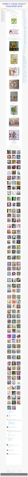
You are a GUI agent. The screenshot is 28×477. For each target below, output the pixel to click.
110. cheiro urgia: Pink (14, 343)
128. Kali (14, 375)
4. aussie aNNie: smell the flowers (9, 159)
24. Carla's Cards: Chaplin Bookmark (18, 190)
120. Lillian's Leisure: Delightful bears (18, 359)
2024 (23, 12)
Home (1, 8)
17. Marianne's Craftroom (13, 180)
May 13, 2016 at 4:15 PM (12, 444)
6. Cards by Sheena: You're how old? (18, 159)
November (25, 20)
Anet (14, 64)
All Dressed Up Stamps (24, 56)
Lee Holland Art (24, 71)
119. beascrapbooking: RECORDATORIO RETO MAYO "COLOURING (14, 360)
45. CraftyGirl (18, 228)
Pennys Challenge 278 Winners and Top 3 (25, 27)
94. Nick (9, 318)
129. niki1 (18, 375)
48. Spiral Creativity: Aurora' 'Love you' (18, 234)
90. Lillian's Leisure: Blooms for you (18, 308)
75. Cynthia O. (18, 282)
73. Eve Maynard (9, 282)
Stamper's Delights (24, 78)
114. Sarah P (18, 348)
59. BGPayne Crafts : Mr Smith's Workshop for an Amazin (14, 254)
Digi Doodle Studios (24, 63)
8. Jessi (14, 164)
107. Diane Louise (14, 338)
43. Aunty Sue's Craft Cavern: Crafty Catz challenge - (9, 229)
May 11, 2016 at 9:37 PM (13, 415)
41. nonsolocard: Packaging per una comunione (14, 223)
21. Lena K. (18, 185)
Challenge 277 (9, 412)
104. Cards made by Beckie (14, 333)
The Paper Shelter (24, 80)
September (25, 22)
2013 (23, 50)
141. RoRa (18, 395)
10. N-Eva (9, 169)
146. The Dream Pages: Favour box (14, 405)
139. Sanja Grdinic (9, 395)
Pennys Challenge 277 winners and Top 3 (25, 32)
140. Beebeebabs (14, 395)
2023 (23, 13)
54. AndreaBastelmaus (18, 244)
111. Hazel (18, 343)
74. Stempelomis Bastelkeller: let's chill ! (14, 283)
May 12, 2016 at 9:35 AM (12, 426)
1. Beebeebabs (9, 154)
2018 (23, 17)
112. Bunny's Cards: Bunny (9, 348)
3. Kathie (18, 154)
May (24, 25)
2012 (23, 51)
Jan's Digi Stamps (24, 67)
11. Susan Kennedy (14, 169)
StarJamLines (24, 79)
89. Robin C (13, 308)
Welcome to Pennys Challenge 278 (25, 39)
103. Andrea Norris (9, 333)
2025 (23, 11)
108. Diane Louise (19, 338)
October (24, 21)
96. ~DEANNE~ (18, 318)
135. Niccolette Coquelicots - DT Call (18, 385)
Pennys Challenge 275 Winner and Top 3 (25, 37)
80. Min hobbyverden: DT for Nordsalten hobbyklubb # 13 (14, 294)
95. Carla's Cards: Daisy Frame (14, 318)
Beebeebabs (9, 415)
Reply (8, 428)
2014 (23, 49)
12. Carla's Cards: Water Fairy (18, 169)
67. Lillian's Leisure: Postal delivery (9, 271)
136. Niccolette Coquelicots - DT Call (9, 390)
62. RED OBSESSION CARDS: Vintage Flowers (14, 261)
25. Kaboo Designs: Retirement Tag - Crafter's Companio (9, 196)
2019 (23, 16)
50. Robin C (13, 239)
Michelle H (14, 127)
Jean (14, 102)
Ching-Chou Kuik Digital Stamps (24, 59)
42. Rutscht (18, 222)
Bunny (9, 426)
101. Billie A (13, 328)
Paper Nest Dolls (24, 75)
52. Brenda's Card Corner (9, 244)
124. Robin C (9, 370)
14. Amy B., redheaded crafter (14, 175)
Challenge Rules (5, 8)
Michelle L (14, 140)
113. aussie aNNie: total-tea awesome (14, 348)
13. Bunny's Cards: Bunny (9, 175)
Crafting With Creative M (10, 440)
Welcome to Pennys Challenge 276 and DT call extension (25, 43)
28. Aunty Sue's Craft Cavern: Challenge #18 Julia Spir (9, 201)
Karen (9, 444)
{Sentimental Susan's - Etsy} (11, 423)
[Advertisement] (14, 468)
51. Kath (19, 239)
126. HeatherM (18, 370)
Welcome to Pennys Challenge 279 (25, 29)
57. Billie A (18, 249)
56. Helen (14, 249)
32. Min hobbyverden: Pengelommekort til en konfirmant (14, 208)
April (24, 45)
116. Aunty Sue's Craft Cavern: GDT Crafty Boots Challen (14, 354)
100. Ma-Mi (9, 328)
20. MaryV (14, 185)
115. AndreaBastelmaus (9, 354)
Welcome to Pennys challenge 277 (25, 41)
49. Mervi (9, 239)
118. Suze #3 (9, 359)
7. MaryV (9, 164)
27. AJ (18, 195)
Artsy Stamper (24, 57)
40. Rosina (9, 222)
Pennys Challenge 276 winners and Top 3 (25, 34)
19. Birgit (9, 185)
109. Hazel (9, 343)
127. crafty (9, 375)
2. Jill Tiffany (13, 154)
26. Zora (14, 195)
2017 (23, 18)
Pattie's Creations (24, 76)
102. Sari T (18, 328)
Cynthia (9, 453)
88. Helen (9, 308)
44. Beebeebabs (14, 228)
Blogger (17, 474)
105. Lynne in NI (18, 333)
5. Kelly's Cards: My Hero (14, 159)
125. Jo (14, 370)
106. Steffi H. (9, 338)
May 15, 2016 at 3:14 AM (12, 453)
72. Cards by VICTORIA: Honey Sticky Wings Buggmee (18, 277)
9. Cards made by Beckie (18, 164)
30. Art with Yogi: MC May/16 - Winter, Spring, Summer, (18, 201)
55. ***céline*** (9, 249)
